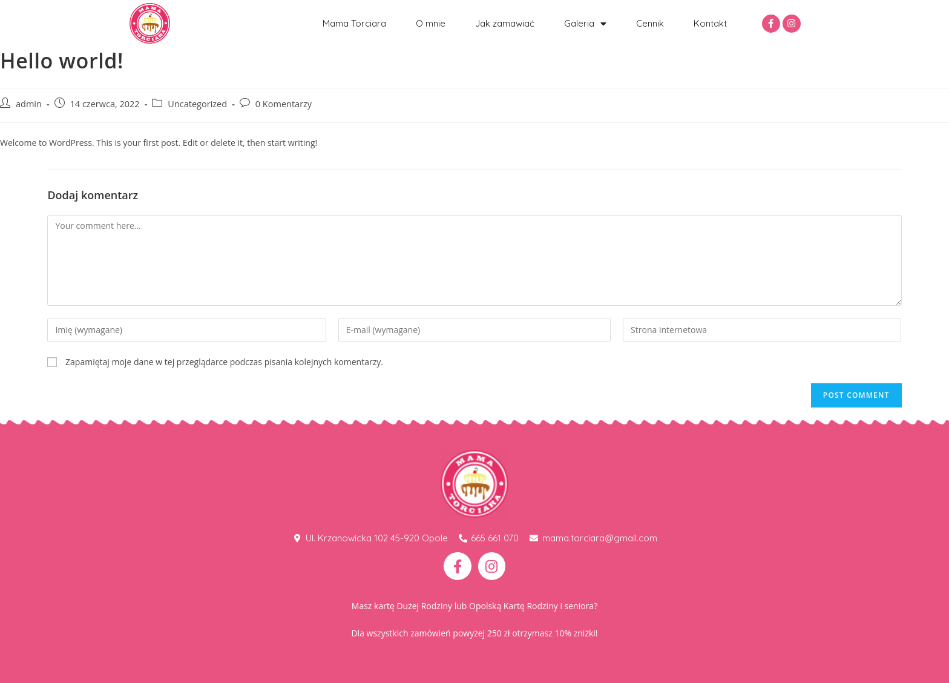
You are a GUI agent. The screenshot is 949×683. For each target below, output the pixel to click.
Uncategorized (197, 104)
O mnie (430, 23)
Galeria (585, 24)
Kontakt (710, 23)
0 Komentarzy (283, 104)
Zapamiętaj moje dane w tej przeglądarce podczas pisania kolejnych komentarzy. (224, 362)
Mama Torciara (354, 23)
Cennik (650, 23)
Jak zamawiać (504, 23)
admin (29, 104)
